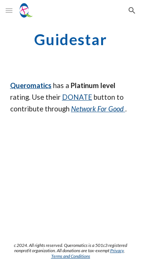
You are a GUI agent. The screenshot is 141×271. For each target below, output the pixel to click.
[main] (70, 39)
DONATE (77, 97)
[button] (9, 10)
